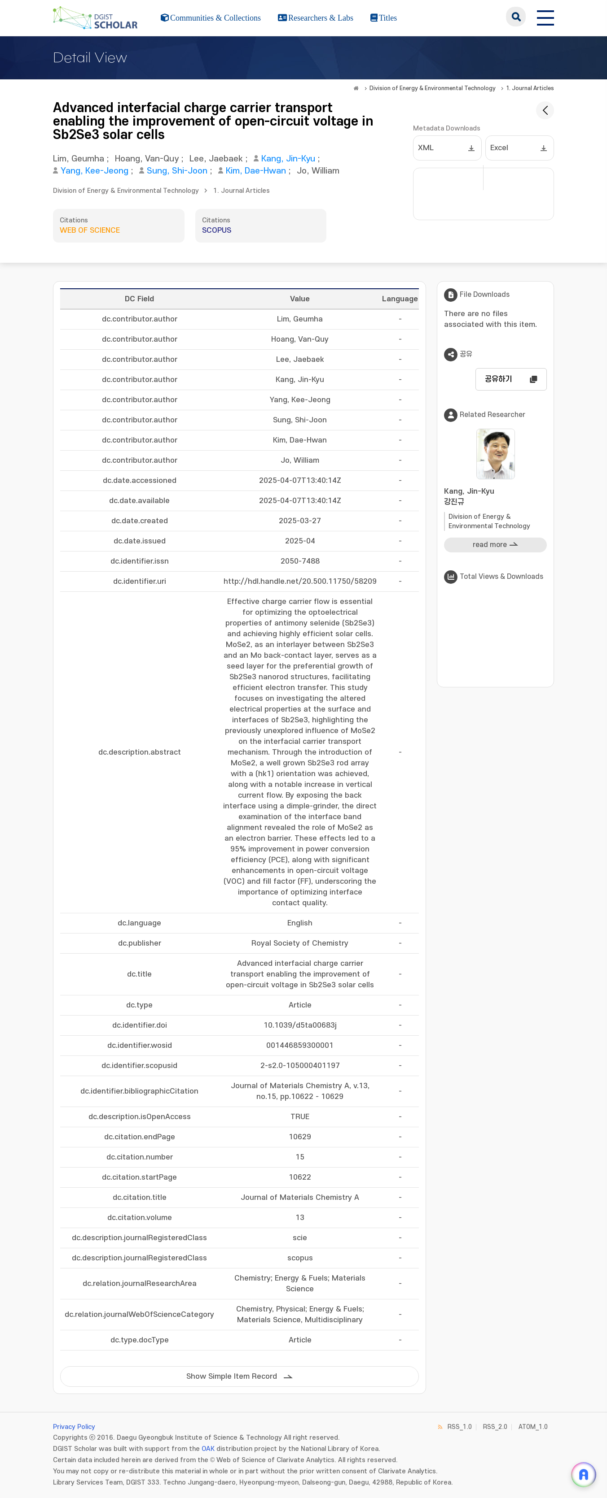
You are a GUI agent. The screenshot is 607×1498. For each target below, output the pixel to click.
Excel (499, 148)
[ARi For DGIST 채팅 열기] (583, 1474)
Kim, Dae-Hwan (256, 171)
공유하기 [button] (498, 379)
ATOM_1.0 (533, 1427)
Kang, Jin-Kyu (288, 159)
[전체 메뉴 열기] (545, 16)
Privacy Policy (74, 1427)
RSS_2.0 (495, 1427)
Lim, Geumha (78, 159)
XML (426, 148)
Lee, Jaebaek (216, 159)
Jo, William (318, 171)
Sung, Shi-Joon (177, 171)
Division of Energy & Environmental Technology (432, 88)
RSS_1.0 (460, 1427)
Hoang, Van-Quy (147, 159)
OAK (208, 1449)
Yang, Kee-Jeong (94, 171)
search (516, 16)
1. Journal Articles (530, 88)
